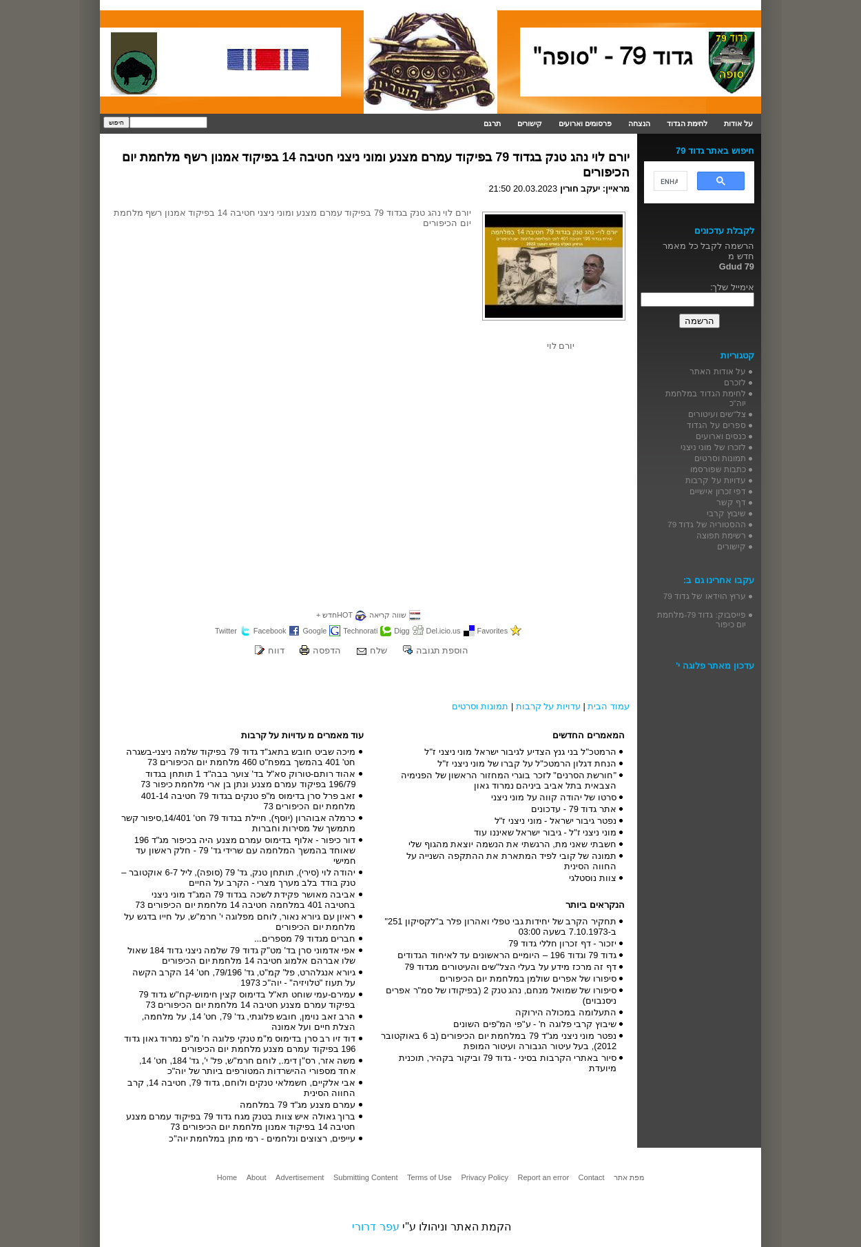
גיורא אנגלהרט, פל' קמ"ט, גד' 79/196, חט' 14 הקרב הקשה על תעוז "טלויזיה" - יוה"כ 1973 (244, 977)
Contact (592, 1177)
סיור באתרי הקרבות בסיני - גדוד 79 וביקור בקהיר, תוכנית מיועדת (507, 1063)
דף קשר (731, 502)
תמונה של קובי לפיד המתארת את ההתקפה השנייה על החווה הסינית (511, 861)
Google (314, 631)
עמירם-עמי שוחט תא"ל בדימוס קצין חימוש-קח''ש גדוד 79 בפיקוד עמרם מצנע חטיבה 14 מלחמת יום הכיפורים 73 (246, 999)
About (257, 1177)
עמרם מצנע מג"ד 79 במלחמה (297, 1104)
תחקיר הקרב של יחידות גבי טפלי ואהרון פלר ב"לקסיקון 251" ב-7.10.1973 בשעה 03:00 (500, 926)
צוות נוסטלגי (592, 878)
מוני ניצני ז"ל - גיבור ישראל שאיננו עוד (545, 832)
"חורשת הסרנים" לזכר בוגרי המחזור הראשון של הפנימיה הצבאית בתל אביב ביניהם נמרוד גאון (508, 780)
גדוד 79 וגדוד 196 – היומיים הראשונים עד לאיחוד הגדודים (506, 955)
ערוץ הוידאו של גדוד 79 (704, 595)
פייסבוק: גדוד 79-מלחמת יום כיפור (701, 619)
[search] (669, 181)
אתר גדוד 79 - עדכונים (573, 809)
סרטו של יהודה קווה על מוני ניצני (553, 797)
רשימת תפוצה (721, 535)
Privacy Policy (484, 1177)
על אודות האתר (717, 371)
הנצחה (639, 123)
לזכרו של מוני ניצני (713, 447)
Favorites (492, 631)
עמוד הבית (609, 706)
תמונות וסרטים (480, 706)
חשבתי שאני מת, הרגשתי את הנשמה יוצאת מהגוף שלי (512, 844)
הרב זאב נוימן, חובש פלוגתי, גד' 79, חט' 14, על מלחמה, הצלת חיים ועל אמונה (249, 1021)
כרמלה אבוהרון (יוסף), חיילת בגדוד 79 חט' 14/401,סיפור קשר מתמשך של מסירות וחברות (238, 823)
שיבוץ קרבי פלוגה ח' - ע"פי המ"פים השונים (534, 1024)
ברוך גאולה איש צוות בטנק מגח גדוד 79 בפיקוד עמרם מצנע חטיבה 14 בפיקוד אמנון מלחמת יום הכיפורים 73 (241, 1121)
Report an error (543, 1177)
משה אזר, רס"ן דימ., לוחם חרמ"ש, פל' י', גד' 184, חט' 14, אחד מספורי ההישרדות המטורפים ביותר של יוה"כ (247, 1065)
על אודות (738, 123)
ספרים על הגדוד (716, 424)
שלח (378, 650)
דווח (276, 650)
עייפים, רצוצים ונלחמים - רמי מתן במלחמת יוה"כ (262, 1138)
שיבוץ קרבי (726, 513)
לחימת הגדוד (687, 123)
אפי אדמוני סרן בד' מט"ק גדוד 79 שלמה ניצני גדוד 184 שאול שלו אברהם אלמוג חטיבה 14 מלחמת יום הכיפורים (241, 955)
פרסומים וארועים (585, 123)
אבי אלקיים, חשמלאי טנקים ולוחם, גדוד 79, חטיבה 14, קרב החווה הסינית (241, 1087)
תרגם (492, 123)
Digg (401, 631)
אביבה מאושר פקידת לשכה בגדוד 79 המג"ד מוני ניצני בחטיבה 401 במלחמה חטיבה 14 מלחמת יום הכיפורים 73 (245, 899)
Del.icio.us (443, 631)
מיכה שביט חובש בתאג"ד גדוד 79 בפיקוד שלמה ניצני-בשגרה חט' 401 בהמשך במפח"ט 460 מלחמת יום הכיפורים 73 (241, 757)
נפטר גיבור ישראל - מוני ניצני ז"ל (555, 820)
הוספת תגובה (442, 650)
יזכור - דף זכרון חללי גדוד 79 (562, 943)
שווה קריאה (387, 615)
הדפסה (327, 650)
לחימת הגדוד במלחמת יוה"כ (705, 398)
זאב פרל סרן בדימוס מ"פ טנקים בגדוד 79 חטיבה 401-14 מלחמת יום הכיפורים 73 (248, 801)
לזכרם (735, 382)
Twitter (226, 631)
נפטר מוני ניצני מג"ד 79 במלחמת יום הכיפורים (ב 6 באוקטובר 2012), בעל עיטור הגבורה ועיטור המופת (498, 1041)
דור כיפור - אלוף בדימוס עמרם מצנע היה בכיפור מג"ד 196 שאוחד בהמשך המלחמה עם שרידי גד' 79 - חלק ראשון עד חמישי (245, 850)
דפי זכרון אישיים (717, 491)
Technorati (360, 631)
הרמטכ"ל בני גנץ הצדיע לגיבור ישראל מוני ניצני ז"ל (520, 752)
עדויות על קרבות (548, 706)
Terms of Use (429, 1177)
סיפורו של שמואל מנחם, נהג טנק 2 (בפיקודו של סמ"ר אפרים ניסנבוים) (501, 995)
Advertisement (300, 1177)
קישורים (529, 123)
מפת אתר (629, 1177)
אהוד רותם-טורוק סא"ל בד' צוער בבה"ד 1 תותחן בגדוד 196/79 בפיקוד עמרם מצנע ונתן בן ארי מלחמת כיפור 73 (248, 779)
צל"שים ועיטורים (717, 413)
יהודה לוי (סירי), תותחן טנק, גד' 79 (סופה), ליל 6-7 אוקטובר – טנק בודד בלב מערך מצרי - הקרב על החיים (238, 877)
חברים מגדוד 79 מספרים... (305, 938)
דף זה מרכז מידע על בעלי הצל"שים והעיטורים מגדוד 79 (510, 967)
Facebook (270, 631)
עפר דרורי (375, 1227)
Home (227, 1177)
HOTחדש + (334, 615)
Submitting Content (365, 1177)
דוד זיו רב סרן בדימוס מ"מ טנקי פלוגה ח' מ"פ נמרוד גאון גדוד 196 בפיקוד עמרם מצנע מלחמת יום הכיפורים (239, 1043)
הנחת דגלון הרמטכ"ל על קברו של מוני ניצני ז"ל (526, 763)
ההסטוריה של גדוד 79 (706, 524)
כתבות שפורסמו (718, 469)
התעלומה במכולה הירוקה (565, 1012)
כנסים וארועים (721, 436)
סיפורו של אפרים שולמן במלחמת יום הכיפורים (527, 978)
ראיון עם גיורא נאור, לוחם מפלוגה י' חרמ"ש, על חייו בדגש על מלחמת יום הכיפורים (239, 921)
